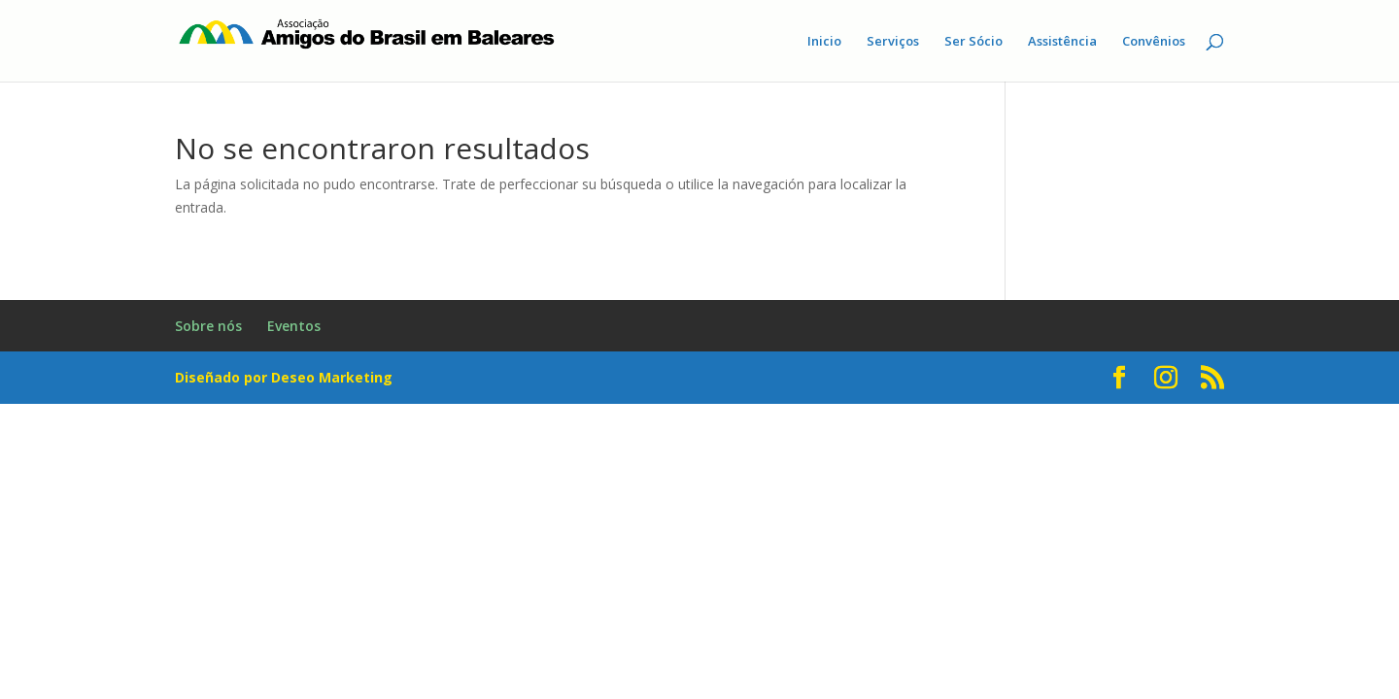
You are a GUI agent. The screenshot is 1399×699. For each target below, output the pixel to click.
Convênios (1153, 42)
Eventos (294, 325)
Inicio (824, 42)
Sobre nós (208, 325)
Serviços (893, 42)
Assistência (1062, 42)
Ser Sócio (973, 42)
